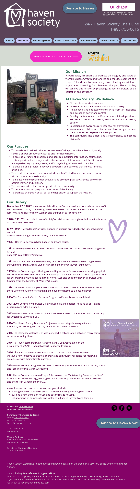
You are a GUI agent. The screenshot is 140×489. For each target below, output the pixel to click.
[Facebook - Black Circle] (121, 408)
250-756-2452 (21, 417)
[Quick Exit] (118, 7)
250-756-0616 (26, 406)
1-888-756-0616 (25, 409)
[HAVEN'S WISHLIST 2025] (56, 56)
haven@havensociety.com (35, 482)
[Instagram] (114, 408)
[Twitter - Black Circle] (129, 408)
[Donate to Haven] (80, 8)
